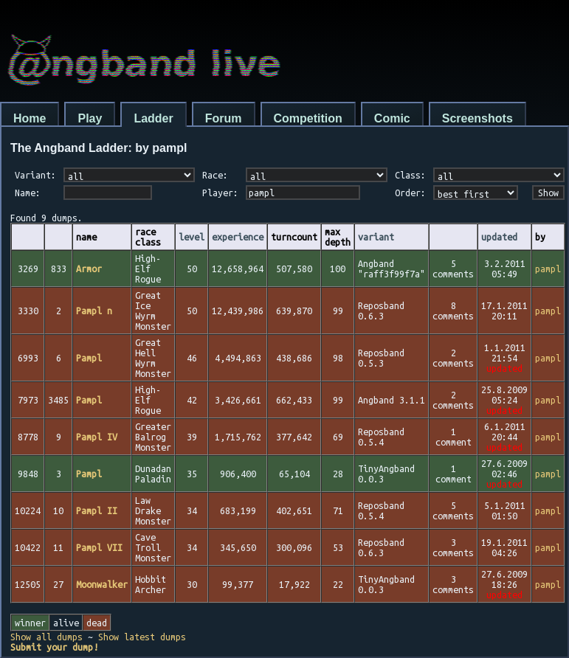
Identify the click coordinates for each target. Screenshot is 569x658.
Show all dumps (46, 636)
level (191, 237)
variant (376, 237)
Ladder (153, 118)
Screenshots (477, 118)
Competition (308, 118)
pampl (548, 268)
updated (499, 237)
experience (237, 237)
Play (89, 118)
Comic (392, 118)
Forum (223, 118)
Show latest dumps (142, 636)
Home (29, 118)
